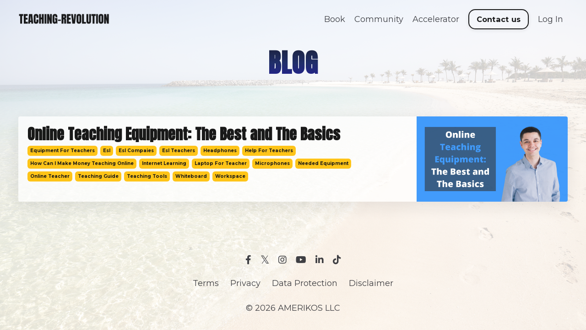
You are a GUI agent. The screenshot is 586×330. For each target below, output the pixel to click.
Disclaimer (371, 283)
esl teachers (178, 151)
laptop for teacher (221, 163)
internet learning (164, 163)
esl (106, 151)
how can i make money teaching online (82, 163)
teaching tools (147, 176)
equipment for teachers (62, 151)
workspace (230, 176)
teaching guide (98, 176)
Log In (550, 19)
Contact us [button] (499, 19)
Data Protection (304, 283)
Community (378, 19)
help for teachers (269, 151)
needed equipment (323, 163)
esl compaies (136, 151)
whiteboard (191, 176)
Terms (206, 283)
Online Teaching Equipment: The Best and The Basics (183, 134)
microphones (272, 163)
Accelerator (435, 19)
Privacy (245, 283)
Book (334, 19)
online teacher (50, 176)
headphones (220, 151)
